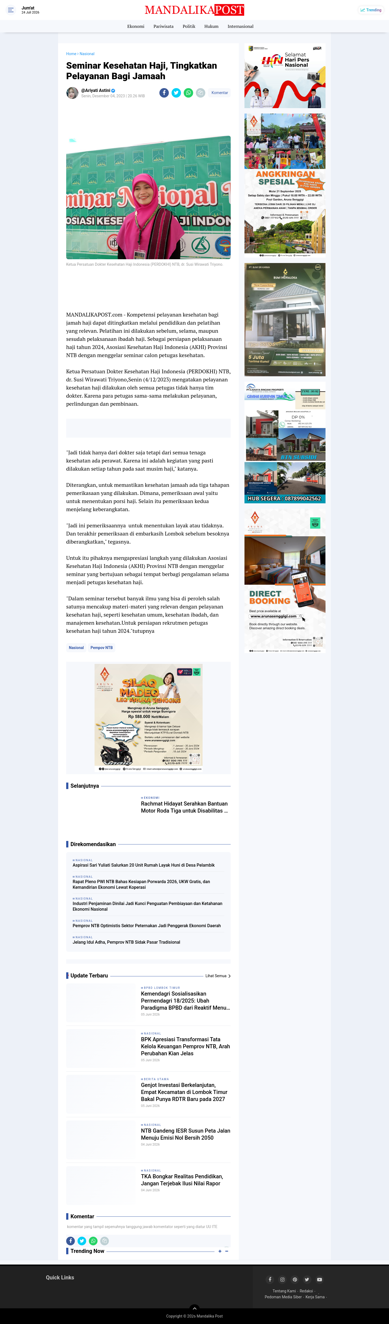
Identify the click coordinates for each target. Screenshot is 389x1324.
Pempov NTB (101, 648)
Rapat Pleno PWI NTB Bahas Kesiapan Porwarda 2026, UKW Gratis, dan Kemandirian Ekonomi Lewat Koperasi (141, 884)
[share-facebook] (164, 93)
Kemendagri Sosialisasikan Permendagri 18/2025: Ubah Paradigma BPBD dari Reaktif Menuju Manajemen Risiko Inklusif (186, 1000)
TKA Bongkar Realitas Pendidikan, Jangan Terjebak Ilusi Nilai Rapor (182, 1180)
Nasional (76, 648)
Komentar (219, 93)
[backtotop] (194, 1309)
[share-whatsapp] (188, 93)
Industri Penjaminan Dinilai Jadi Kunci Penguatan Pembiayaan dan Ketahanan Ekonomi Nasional (147, 906)
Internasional (241, 26)
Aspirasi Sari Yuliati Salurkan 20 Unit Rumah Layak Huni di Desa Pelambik (144, 865)
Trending (373, 10)
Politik (189, 26)
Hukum (211, 26)
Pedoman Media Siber (283, 1297)
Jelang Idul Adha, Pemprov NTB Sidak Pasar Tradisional (126, 942)
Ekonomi (135, 26)
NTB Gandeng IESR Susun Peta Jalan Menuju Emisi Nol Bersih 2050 (185, 1134)
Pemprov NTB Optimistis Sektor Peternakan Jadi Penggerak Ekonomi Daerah (147, 925)
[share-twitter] (176, 93)
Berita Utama (156, 1079)
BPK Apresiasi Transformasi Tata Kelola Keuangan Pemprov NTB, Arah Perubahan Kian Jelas (185, 1046)
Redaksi (306, 1291)
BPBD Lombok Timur (162, 987)
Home (71, 54)
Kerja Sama (315, 1297)
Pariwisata (163, 26)
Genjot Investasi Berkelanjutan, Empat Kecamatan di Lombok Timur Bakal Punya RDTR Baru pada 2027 (184, 1092)
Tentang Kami (284, 1291)
